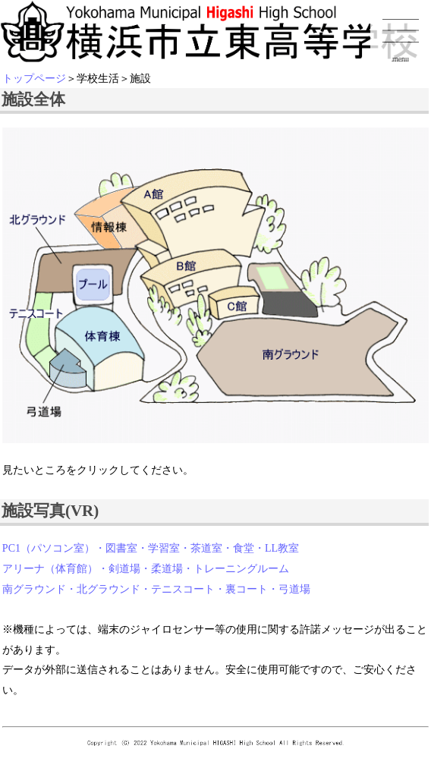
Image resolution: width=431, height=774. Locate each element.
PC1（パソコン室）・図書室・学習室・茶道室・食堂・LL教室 (150, 548)
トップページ (34, 78)
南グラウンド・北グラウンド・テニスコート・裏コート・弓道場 (156, 589)
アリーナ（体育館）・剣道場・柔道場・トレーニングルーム (145, 568)
